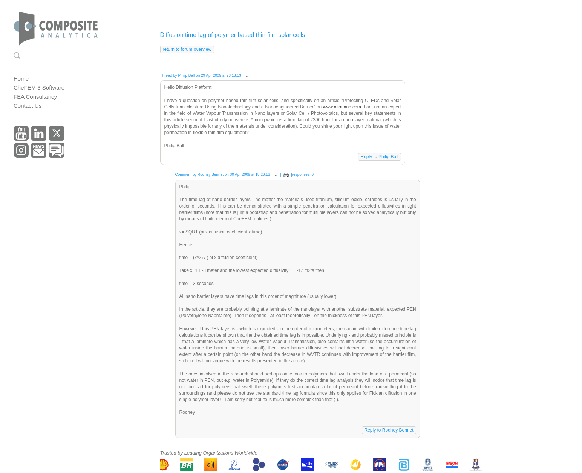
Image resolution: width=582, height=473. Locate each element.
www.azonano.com (342, 107)
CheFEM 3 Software (39, 87)
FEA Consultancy (35, 96)
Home (21, 78)
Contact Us (27, 105)
